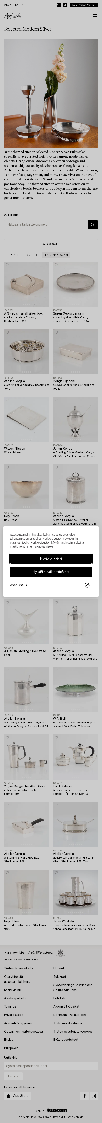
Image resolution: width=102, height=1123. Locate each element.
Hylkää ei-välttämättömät (51, 572)
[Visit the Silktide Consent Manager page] (87, 585)
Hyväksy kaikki (51, 558)
